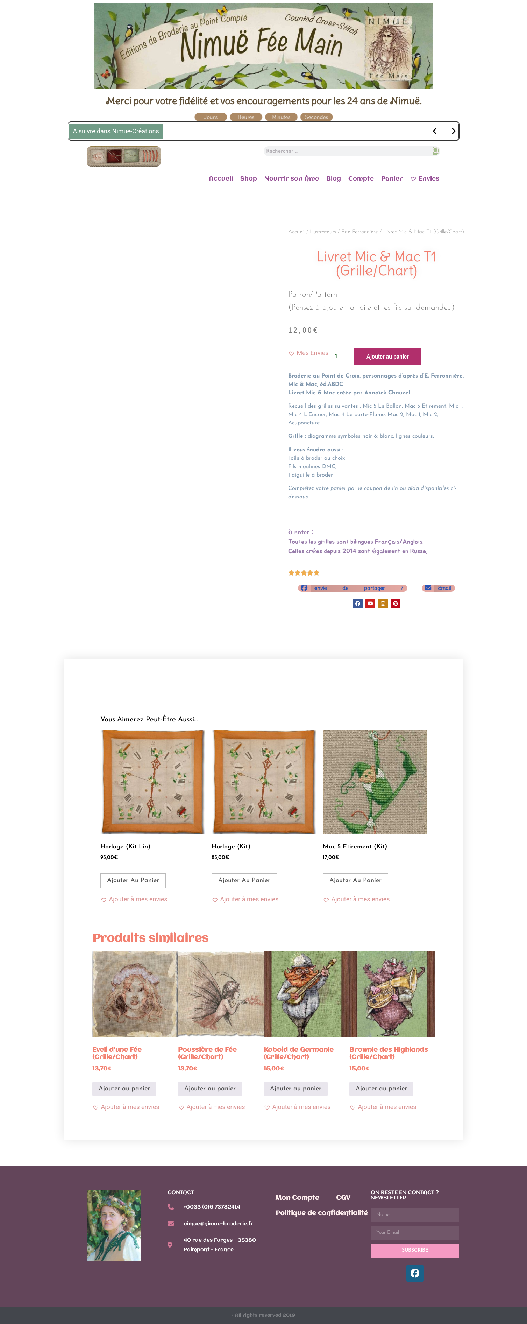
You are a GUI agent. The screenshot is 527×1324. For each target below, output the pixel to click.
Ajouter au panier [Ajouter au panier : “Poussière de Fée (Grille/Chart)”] (210, 1088)
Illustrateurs (323, 232)
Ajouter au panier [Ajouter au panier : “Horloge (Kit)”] (244, 880)
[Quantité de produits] (339, 356)
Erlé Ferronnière (359, 232)
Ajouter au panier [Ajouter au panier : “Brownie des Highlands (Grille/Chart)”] (381, 1088)
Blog (333, 179)
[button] (308, 353)
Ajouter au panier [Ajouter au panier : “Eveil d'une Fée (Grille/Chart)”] (124, 1088)
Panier (392, 179)
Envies (424, 178)
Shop (248, 179)
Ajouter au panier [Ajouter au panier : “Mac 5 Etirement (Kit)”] (355, 880)
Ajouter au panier (387, 356)
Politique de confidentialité (322, 1213)
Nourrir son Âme (291, 179)
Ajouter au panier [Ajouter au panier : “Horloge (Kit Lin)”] (133, 880)
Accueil (221, 179)
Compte (361, 179)
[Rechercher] (436, 151)
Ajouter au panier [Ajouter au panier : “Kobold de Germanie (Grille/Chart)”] (295, 1088)
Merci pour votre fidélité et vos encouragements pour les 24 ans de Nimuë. (264, 101)
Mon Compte (297, 1198)
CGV (343, 1198)
